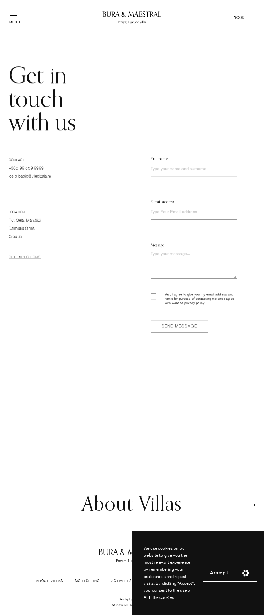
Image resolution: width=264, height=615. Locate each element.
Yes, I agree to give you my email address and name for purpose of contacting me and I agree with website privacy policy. (192, 301)
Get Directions (25, 261)
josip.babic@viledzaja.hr (30, 178)
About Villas (49, 580)
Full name (159, 162)
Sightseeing (87, 580)
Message (157, 248)
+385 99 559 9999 (26, 169)
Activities (121, 580)
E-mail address (162, 205)
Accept (219, 572)
